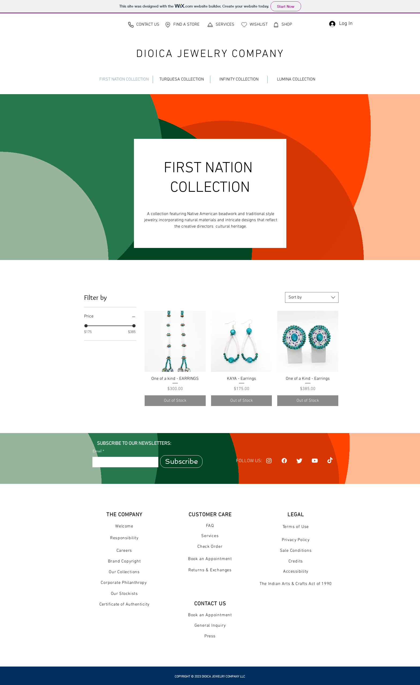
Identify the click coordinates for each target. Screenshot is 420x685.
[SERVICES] (220, 24)
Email (97, 451)
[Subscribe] (181, 461)
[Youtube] (314, 460)
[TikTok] (330, 460)
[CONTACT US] (143, 24)
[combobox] (312, 297)
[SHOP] (282, 24)
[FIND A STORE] (182, 24)
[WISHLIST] (254, 24)
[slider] (86, 326)
